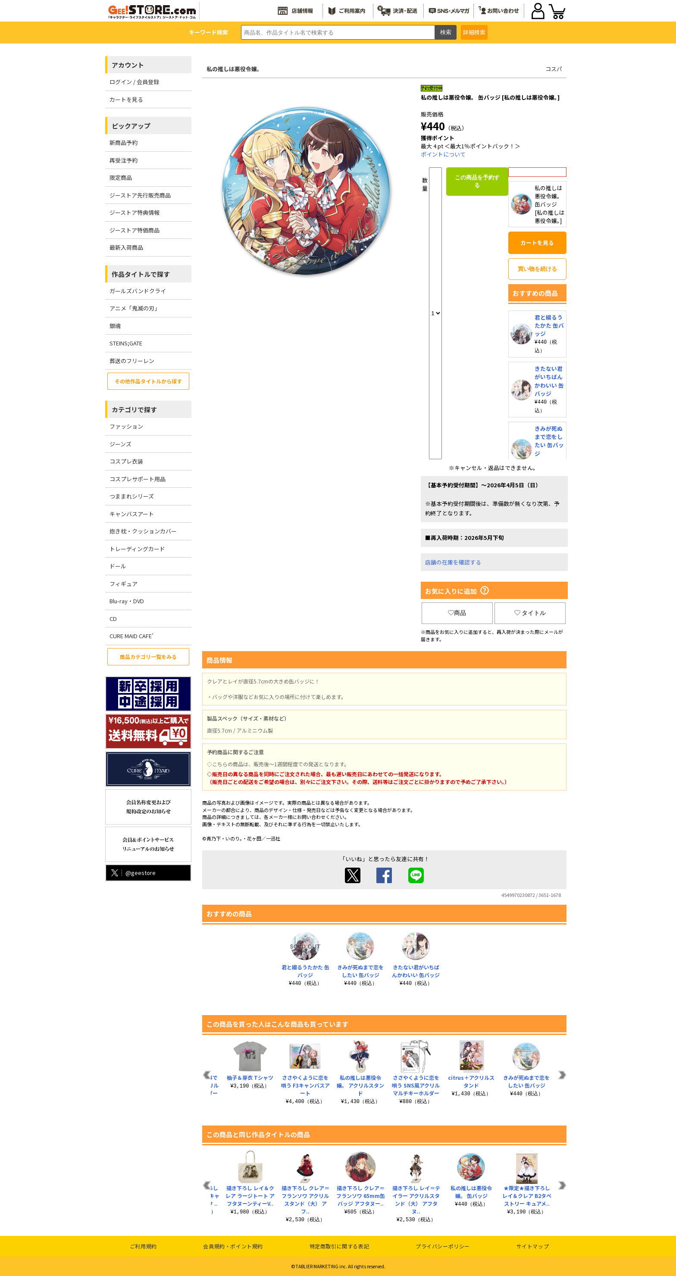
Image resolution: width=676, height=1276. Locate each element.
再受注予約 (124, 160)
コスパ (553, 69)
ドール (118, 566)
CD (113, 618)
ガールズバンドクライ (138, 291)
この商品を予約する (477, 181)
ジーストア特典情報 (135, 212)
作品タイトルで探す (141, 274)
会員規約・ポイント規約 (233, 1246)
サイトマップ (532, 1246)
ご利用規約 (143, 1246)
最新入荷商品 (126, 247)
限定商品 (121, 177)
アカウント (128, 64)
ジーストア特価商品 (135, 230)
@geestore (133, 872)
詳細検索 (474, 32)
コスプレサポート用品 (138, 479)
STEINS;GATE (126, 343)
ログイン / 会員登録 (134, 82)
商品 (457, 612)
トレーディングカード (137, 549)
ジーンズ (120, 444)
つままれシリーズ (132, 496)
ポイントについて (443, 154)
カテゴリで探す (134, 409)
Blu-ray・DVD (127, 601)
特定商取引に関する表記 (339, 1246)
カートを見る (126, 99)
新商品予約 (124, 142)
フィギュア (124, 584)
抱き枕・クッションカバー (143, 531)
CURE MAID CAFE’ (131, 636)
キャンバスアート (132, 514)
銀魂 (115, 326)
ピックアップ (131, 125)
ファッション (126, 426)
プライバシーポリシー (443, 1246)
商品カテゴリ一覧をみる (148, 656)
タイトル (530, 612)
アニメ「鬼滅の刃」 (135, 308)
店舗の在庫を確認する (453, 562)
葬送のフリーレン (132, 361)
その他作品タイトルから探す (148, 381)
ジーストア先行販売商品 (140, 195)
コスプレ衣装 (126, 461)
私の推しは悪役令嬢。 (235, 69)
